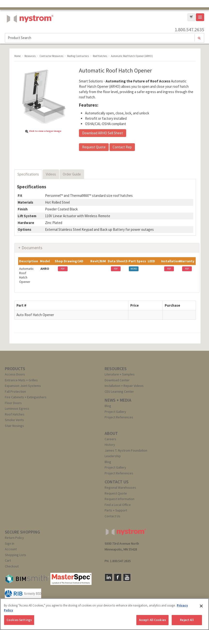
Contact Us (112, 516)
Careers (110, 439)
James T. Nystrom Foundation (126, 450)
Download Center (117, 380)
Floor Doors (13, 403)
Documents (32, 247)
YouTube (127, 577)
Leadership (113, 456)
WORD (134, 268)
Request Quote (94, 147)
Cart (8, 560)
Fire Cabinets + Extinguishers (25, 397)
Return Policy (14, 537)
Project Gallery (115, 411)
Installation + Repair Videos (124, 385)
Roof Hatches (14, 414)
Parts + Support (116, 510)
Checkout (12, 566)
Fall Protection (15, 391)
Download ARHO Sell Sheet (102, 133)
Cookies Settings (19, 620)
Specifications (28, 174)
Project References (119, 417)
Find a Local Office (118, 504)
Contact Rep (122, 147)
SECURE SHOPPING (22, 532)
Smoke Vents (14, 420)
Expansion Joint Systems (23, 385)
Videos (51, 174)
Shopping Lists (15, 555)
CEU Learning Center (119, 391)
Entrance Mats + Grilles (21, 380)
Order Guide (72, 174)
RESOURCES (116, 368)
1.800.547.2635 (189, 29)
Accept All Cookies (152, 620)
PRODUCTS (15, 368)
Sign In (9, 543)
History (110, 444)
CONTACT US (117, 482)
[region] (104, 614)
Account (11, 549)
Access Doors (15, 374)
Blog (108, 406)
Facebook (118, 577)
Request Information (119, 499)
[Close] (201, 606)
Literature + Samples (120, 374)
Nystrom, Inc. (29, 31)
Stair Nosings (14, 425)
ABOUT (111, 433)
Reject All (187, 620)
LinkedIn (108, 577)
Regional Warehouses (120, 487)
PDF (63, 268)
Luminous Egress (17, 408)
